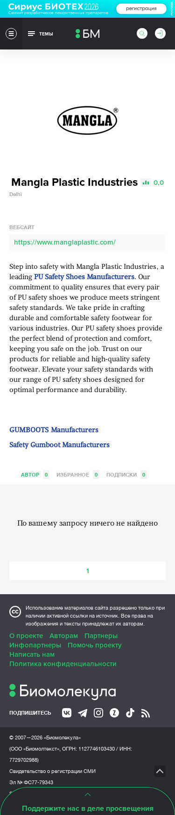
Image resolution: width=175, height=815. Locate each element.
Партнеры (101, 636)
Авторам (63, 636)
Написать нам (32, 654)
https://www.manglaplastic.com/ (65, 242)
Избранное (77, 474)
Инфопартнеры (35, 645)
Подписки (126, 474)
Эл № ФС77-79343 (31, 782)
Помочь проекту (95, 645)
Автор (35, 474)
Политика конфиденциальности (63, 664)
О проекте (26, 636)
